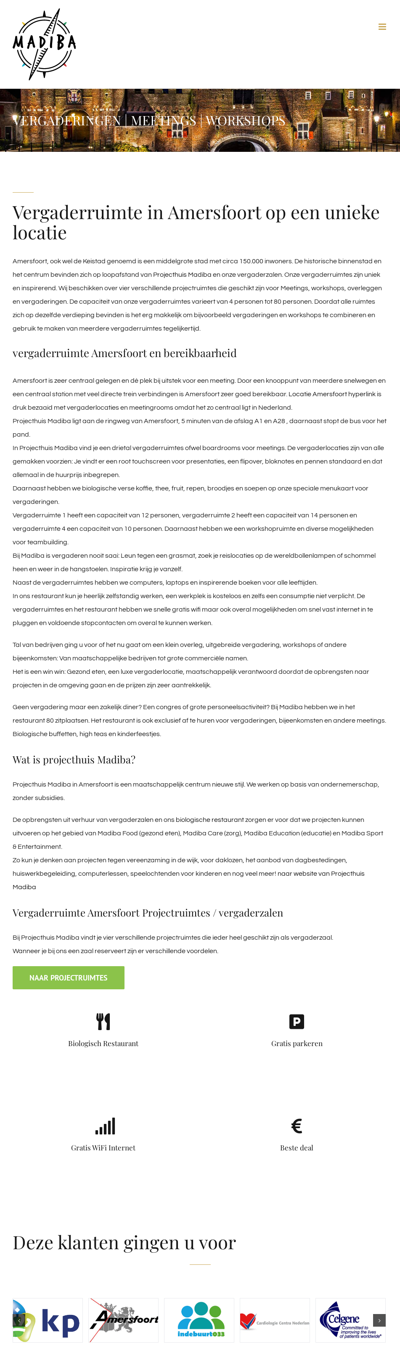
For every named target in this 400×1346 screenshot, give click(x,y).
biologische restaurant (210, 819)
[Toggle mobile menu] (383, 26)
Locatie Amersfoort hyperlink (332, 394)
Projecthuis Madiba (182, 274)
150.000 (251, 261)
